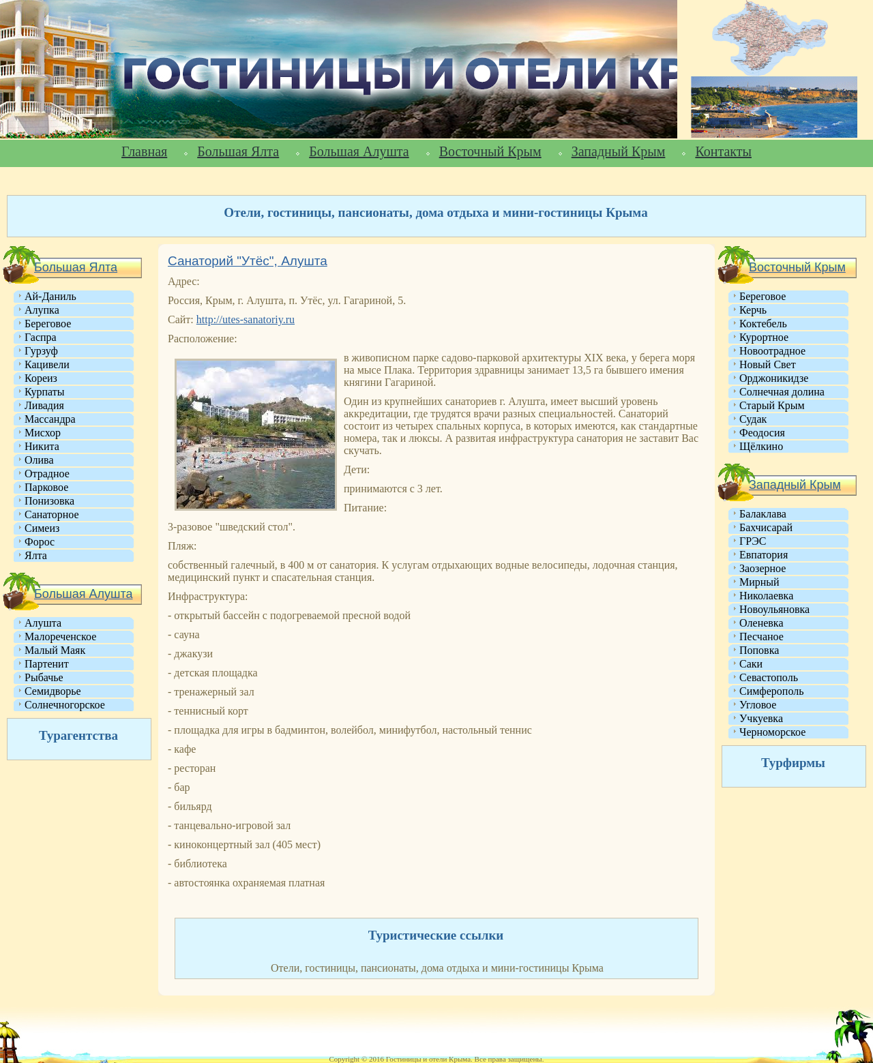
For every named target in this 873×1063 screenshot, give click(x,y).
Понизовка (49, 501)
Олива (39, 460)
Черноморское (772, 732)
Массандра (50, 419)
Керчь (753, 310)
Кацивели (47, 364)
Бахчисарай (766, 527)
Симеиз (42, 528)
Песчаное (761, 636)
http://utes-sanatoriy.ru (245, 319)
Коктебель (763, 323)
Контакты (723, 151)
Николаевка (766, 595)
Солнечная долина (782, 392)
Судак (753, 419)
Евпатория (763, 554)
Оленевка (761, 623)
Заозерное (762, 568)
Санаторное (52, 514)
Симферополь (771, 691)
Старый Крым (772, 405)
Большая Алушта (359, 151)
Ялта (36, 555)
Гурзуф (41, 351)
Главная (144, 151)
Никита (42, 446)
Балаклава (762, 514)
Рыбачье (44, 677)
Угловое (757, 704)
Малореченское (60, 636)
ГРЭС (752, 541)
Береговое (48, 323)
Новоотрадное (772, 351)
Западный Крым (619, 151)
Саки (751, 664)
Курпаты (44, 392)
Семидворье (53, 691)
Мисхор (43, 432)
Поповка (759, 650)
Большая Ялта (238, 151)
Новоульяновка (774, 609)
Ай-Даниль (50, 296)
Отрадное (47, 473)
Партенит (47, 664)
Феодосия (762, 432)
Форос (40, 542)
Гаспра (41, 337)
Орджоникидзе (773, 378)
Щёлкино (761, 446)
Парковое (46, 487)
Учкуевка (761, 718)
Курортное (763, 337)
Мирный (759, 582)
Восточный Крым (490, 151)
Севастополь (768, 677)
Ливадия (44, 405)
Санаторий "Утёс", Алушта (247, 261)
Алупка (42, 310)
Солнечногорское (65, 704)
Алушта (43, 623)
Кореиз (41, 378)
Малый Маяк (55, 650)
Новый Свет (767, 364)
